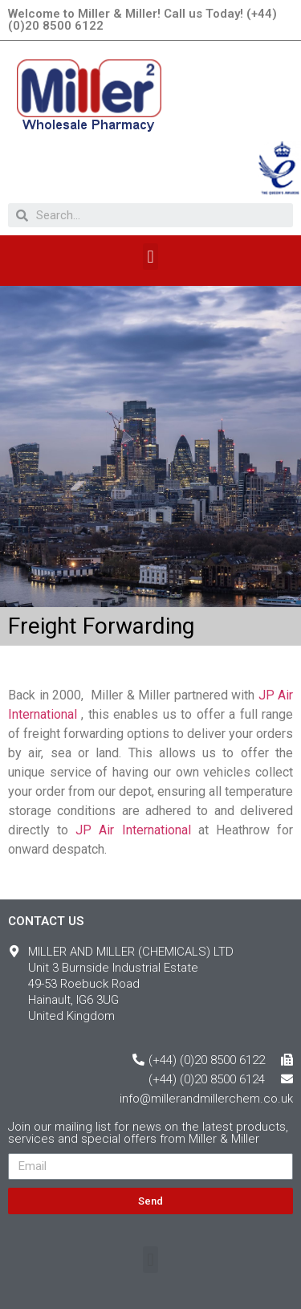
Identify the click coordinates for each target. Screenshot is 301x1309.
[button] (150, 256)
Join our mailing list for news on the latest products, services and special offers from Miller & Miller (148, 1133)
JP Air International (132, 830)
